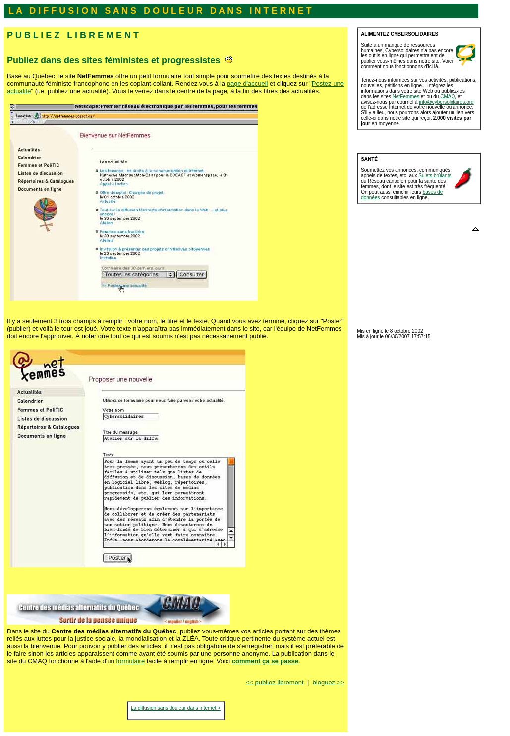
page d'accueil (247, 83)
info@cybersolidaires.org (446, 102)
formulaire (130, 661)
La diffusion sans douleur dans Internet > (176, 708)
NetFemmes (406, 96)
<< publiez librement (275, 682)
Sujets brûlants (434, 175)
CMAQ (447, 96)
